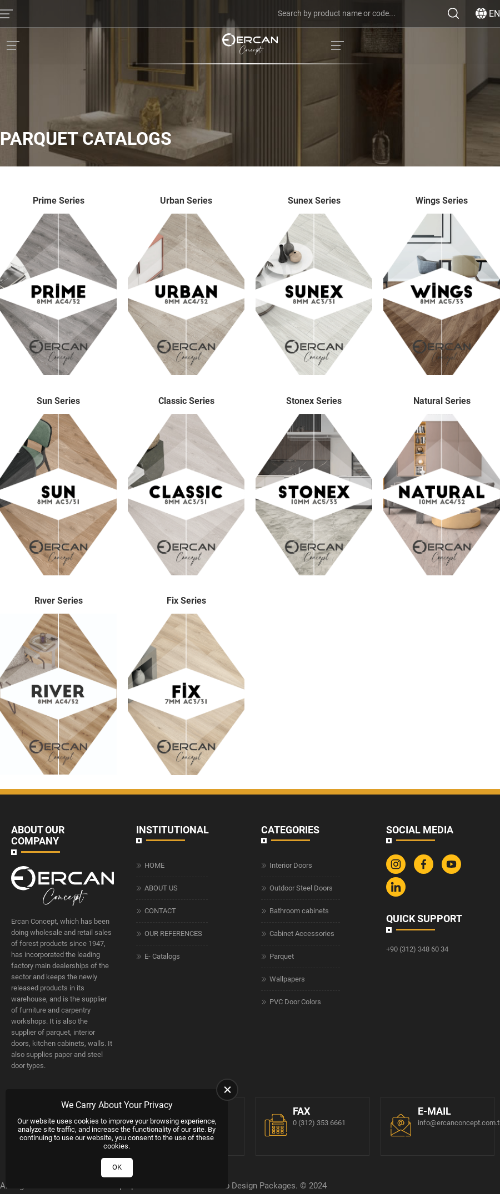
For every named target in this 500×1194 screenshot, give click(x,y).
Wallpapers (287, 979)
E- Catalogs (162, 956)
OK (117, 1167)
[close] (227, 1090)
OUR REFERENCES (173, 933)
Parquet (281, 956)
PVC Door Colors (295, 1002)
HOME (154, 865)
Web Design (235, 1186)
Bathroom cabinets (299, 911)
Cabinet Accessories (301, 933)
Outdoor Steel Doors (301, 888)
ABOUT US (161, 888)
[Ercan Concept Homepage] (250, 45)
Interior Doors (290, 865)
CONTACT (160, 911)
